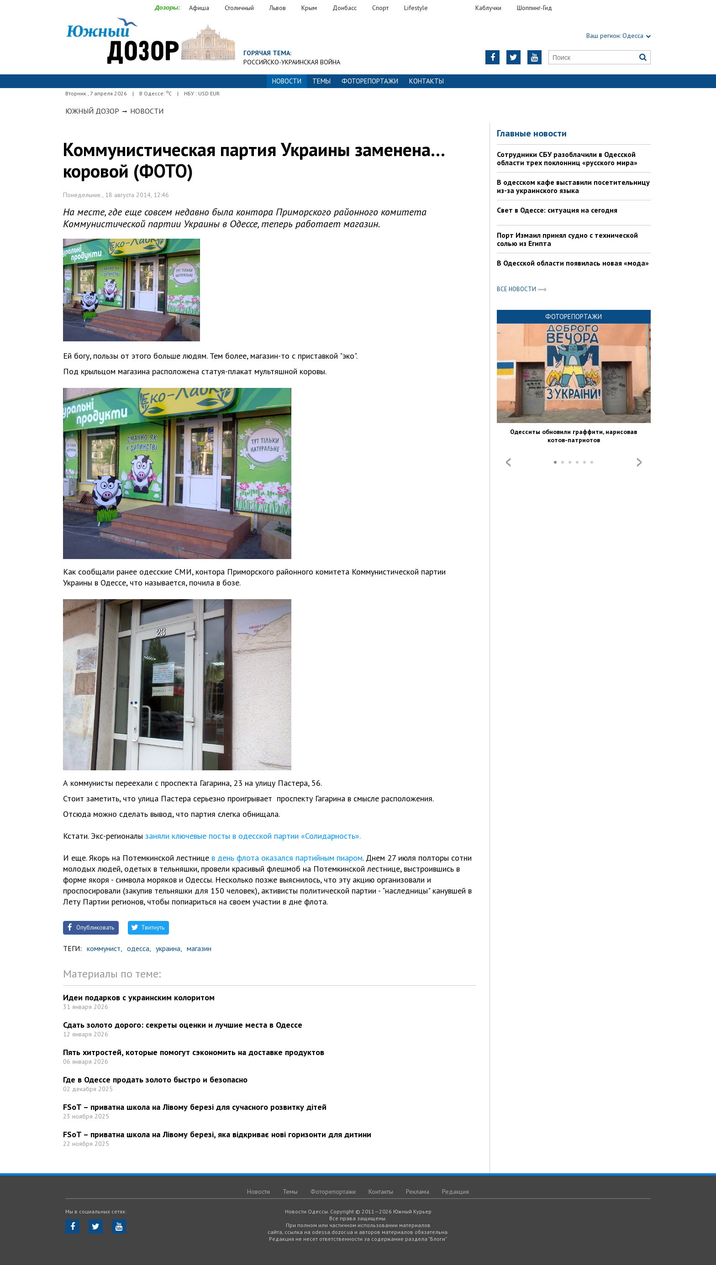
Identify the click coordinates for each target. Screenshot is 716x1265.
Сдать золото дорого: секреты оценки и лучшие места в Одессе (182, 1024)
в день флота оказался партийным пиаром (286, 857)
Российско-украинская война (291, 62)
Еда (456, 8)
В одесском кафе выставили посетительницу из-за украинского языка (573, 186)
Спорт (380, 8)
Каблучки (488, 8)
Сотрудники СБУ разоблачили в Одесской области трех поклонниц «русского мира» (567, 158)
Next (639, 462)
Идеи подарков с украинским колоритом (139, 997)
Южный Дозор (92, 110)
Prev (508, 462)
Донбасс (344, 8)
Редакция (455, 1191)
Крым (309, 8)
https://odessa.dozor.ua (150, 41)
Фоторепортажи (370, 81)
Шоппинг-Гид (534, 8)
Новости (146, 110)
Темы (321, 81)
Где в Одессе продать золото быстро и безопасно (155, 1079)
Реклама (417, 1191)
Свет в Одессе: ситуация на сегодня (557, 209)
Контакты (426, 81)
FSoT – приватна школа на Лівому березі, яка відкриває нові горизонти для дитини (217, 1134)
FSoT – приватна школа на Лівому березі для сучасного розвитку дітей (194, 1107)
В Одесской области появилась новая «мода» (573, 262)
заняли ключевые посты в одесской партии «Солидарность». (252, 836)
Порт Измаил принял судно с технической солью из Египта (567, 239)
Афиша (199, 8)
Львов (277, 8)
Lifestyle (416, 8)
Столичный (239, 8)
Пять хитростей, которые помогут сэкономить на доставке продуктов (193, 1052)
